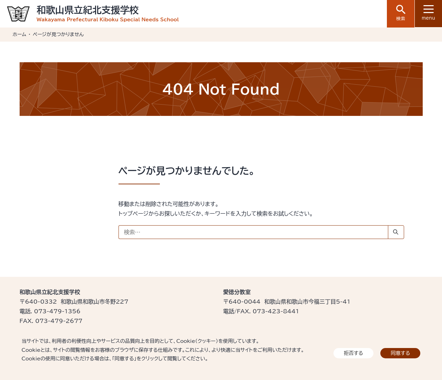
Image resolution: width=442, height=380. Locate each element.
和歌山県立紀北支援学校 (87, 9)
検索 (400, 13)
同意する (400, 353)
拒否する (353, 353)
